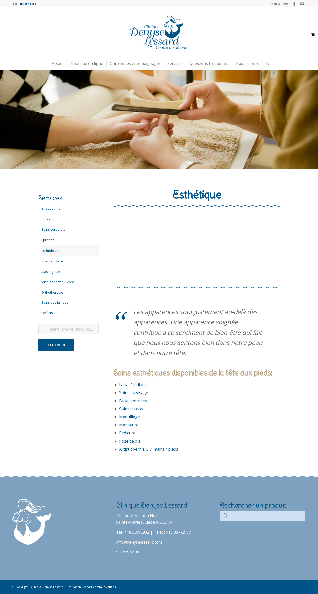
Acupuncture (51, 209)
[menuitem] (278, 3)
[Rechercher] (266, 63)
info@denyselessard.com (139, 542)
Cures (45, 219)
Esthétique (49, 250)
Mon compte (279, 3)
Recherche (56, 345)
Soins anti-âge (52, 261)
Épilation (47, 240)
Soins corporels (53, 229)
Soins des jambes (54, 302)
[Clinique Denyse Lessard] (159, 32)
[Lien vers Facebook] (294, 3)
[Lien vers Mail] (302, 3)
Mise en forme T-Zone (58, 282)
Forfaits (47, 312)
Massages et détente (57, 271)
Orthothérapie (52, 292)
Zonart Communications (99, 587)
